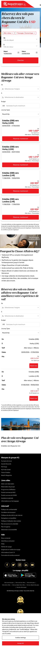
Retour (24, 51)
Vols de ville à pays (21, 587)
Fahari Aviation (5, 472)
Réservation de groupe (8, 486)
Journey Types (5, 110)
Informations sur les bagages (10, 501)
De (4, 38)
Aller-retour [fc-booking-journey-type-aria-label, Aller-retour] (7, 33)
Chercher (20, 60)
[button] (25, 33)
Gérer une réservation (7, 484)
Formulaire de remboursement (10, 555)
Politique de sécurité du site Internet (11, 515)
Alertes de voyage (6, 546)
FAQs (2, 544)
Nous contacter (5, 538)
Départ (6, 51)
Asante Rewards (6, 464)
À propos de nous (6, 461)
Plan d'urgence (5, 527)
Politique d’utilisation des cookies (11, 521)
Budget (3, 101)
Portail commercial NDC (8, 492)
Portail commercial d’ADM (9, 495)
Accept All (20, 643)
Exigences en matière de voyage (10, 549)
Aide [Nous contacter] (7, 541)
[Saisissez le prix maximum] (22, 106)
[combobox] (21, 89)
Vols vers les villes (20, 582)
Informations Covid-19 (8, 552)
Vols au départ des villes (18, 585)
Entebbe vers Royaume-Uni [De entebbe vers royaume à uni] (10, 446)
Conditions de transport (8, 512)
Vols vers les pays (9, 582)
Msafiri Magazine (6, 475)
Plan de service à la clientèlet (9, 524)
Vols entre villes (6, 585)
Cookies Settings (20, 637)
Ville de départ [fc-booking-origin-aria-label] (9, 40)
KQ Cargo (4, 467)
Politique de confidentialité (9, 509)
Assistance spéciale (7, 498)
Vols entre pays (31, 582)
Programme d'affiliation (8, 489)
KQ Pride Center (6, 469)
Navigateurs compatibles (8, 518)
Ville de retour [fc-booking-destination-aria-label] (8, 47)
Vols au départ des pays (33, 585)
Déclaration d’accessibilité (9, 529)
